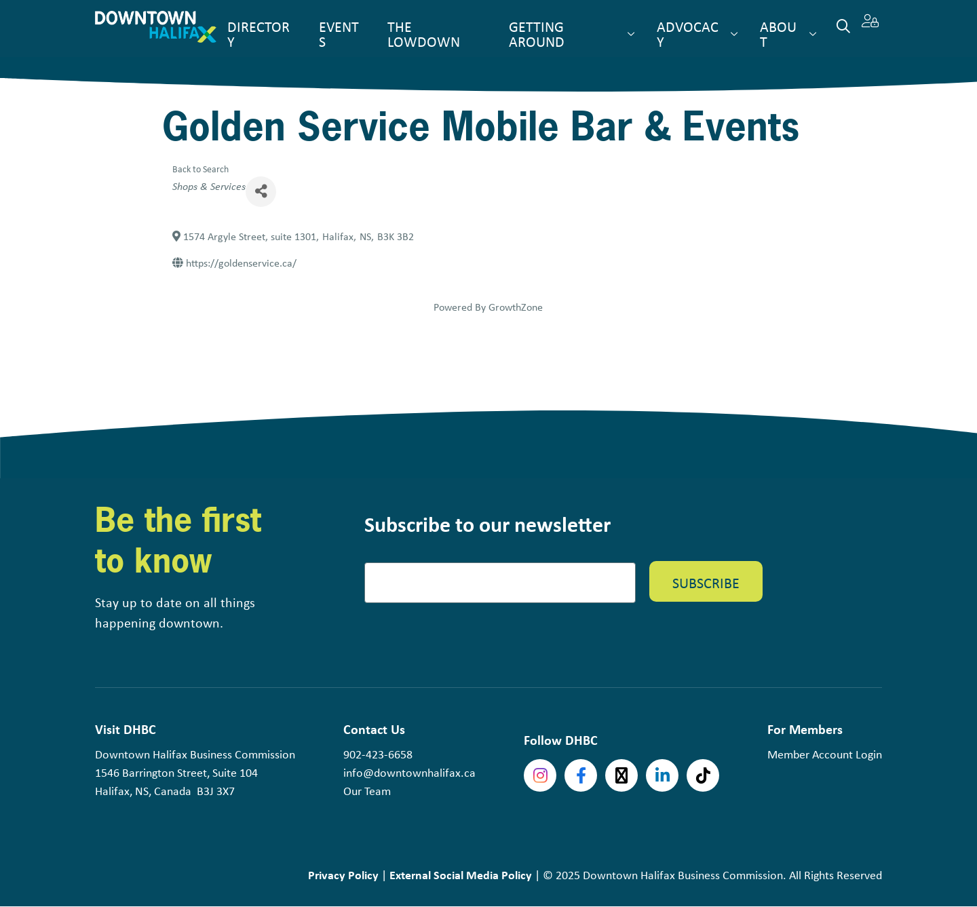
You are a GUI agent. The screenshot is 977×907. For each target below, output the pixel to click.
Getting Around (536, 34)
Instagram (540, 775)
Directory (258, 34)
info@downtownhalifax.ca (409, 773)
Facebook (580, 775)
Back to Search (200, 168)
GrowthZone (515, 307)
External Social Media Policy (460, 874)
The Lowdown (423, 34)
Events (339, 34)
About (778, 34)
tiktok (703, 775)
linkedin (662, 775)
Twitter (621, 775)
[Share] (261, 191)
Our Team (367, 791)
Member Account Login (824, 754)
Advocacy (688, 34)
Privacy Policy (343, 874)
